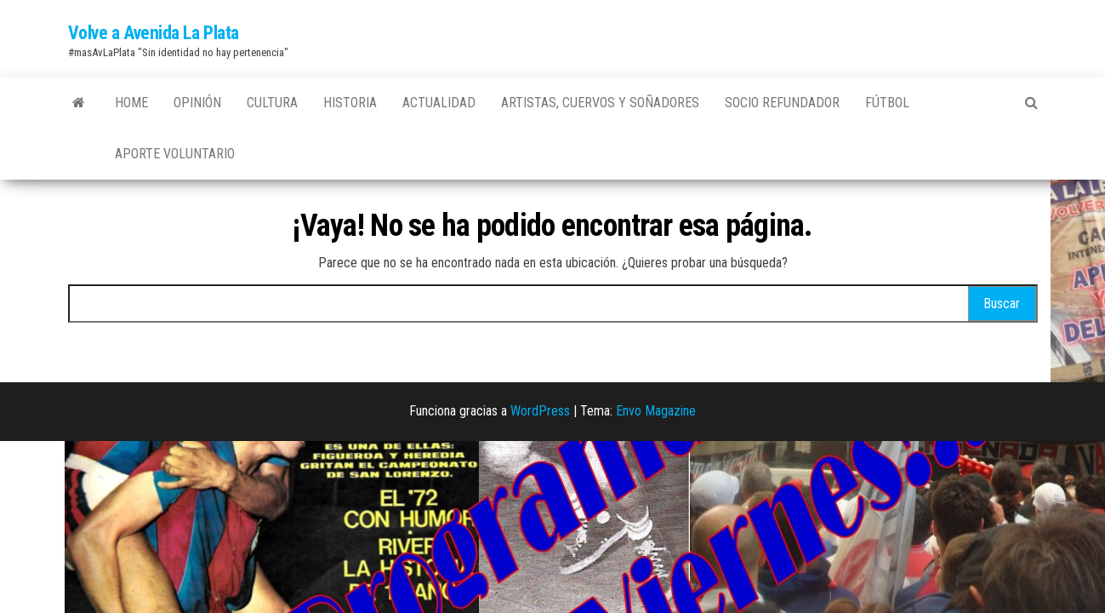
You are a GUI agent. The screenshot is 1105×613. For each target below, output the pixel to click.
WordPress (540, 411)
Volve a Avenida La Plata (153, 32)
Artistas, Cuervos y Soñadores (600, 103)
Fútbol (887, 103)
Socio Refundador (782, 103)
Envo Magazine (656, 411)
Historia (350, 103)
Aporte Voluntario (175, 154)
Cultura (272, 103)
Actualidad (439, 103)
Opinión (197, 103)
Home (131, 103)
